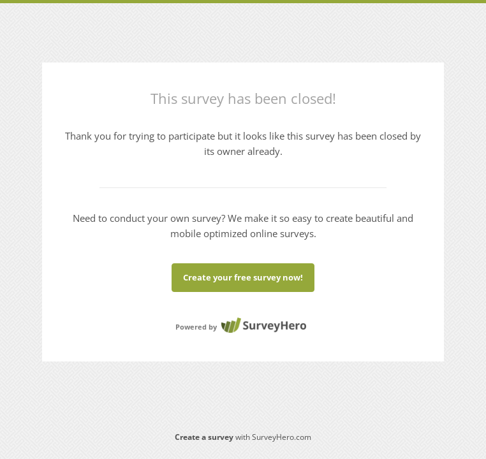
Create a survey (204, 437)
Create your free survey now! (243, 277)
